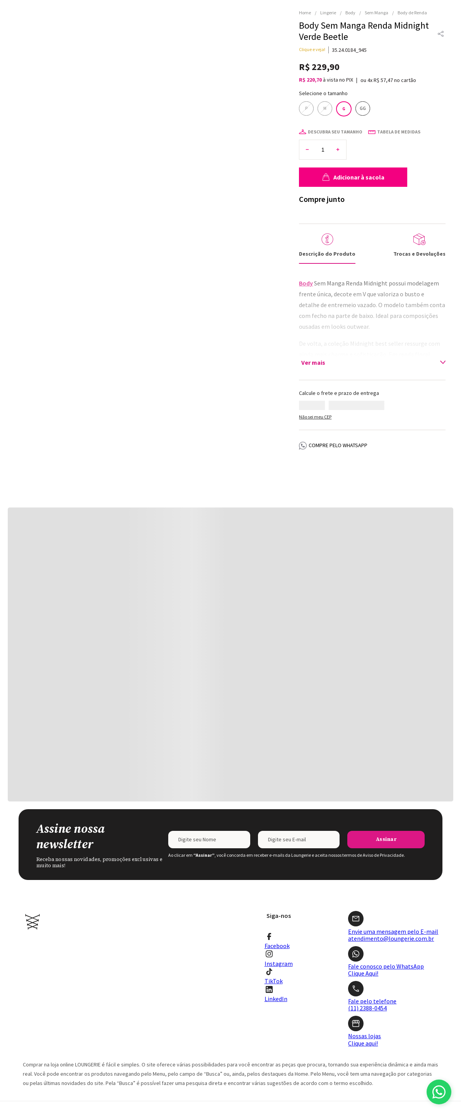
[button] (441, 34)
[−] (307, 134)
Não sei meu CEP (315, 401)
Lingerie (328, 12)
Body (350, 12)
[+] (338, 134)
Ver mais (313, 347)
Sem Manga (376, 12)
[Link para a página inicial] (307, 13)
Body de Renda (412, 12)
